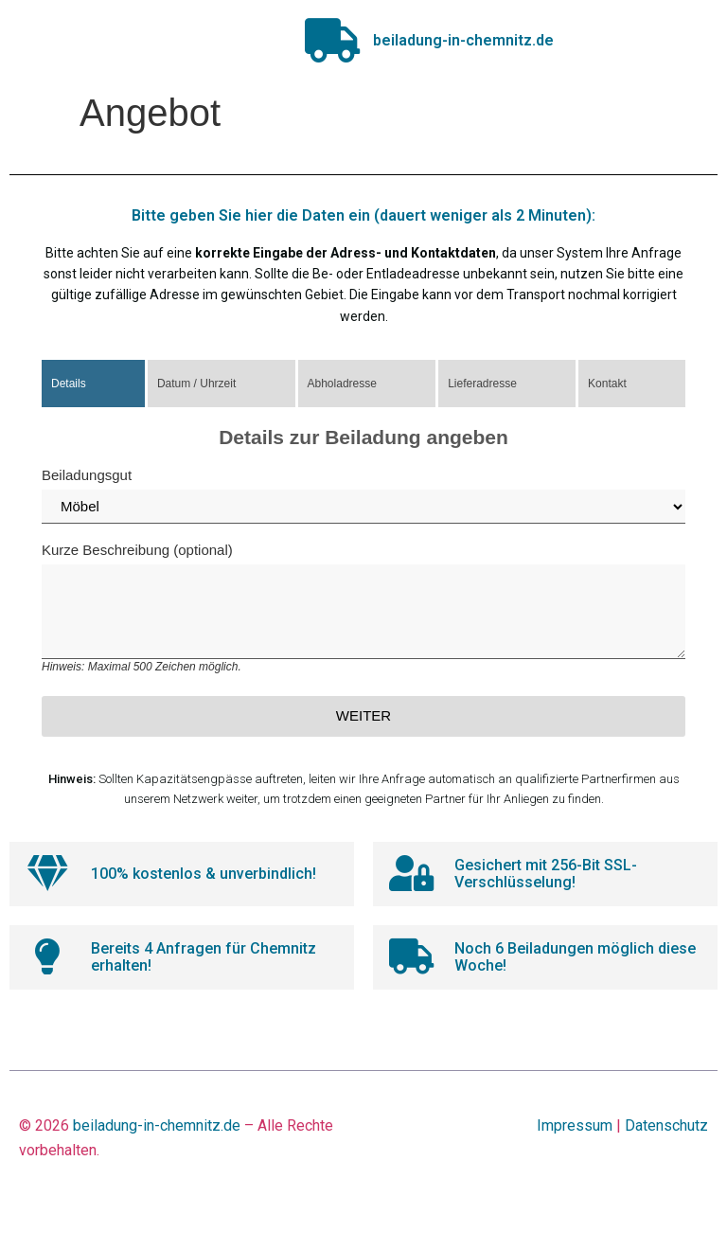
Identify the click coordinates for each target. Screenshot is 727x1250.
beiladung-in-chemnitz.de (156, 1133)
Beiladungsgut (363, 499)
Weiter (363, 719)
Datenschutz (666, 1133)
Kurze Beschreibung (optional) (363, 611)
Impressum (574, 1133)
